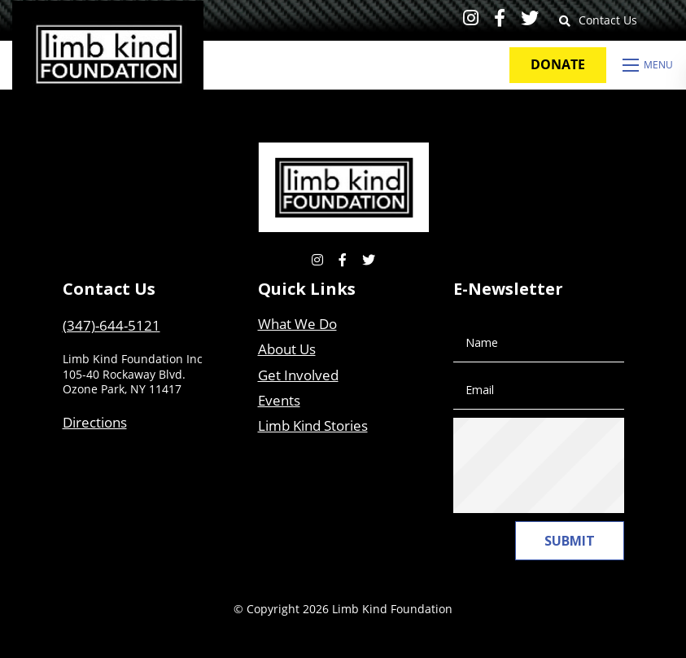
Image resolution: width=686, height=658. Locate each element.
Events (279, 400)
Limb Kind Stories (313, 425)
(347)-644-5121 (111, 325)
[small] (470, 17)
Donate (558, 64)
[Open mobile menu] (648, 65)
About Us (287, 349)
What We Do (297, 323)
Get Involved (298, 375)
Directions (95, 422)
